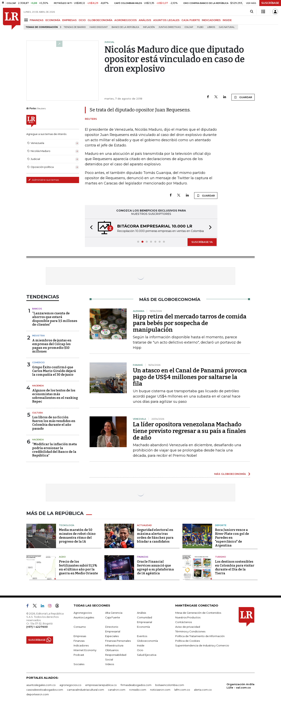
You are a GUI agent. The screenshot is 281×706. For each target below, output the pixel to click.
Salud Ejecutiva (146, 654)
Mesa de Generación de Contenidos (198, 612)
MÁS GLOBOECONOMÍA (230, 473)
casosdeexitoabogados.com (44, 689)
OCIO (82, 20)
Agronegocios (83, 612)
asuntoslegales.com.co (41, 685)
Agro (62, 556)
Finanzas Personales (118, 640)
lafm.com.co (182, 689)
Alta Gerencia (113, 612)
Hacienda (38, 385)
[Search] (251, 12)
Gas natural (227, 27)
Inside (140, 645)
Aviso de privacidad (187, 626)
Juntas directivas (170, 27)
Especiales (112, 636)
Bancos (37, 308)
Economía (143, 626)
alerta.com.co (203, 689)
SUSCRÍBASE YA (202, 241)
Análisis (141, 612)
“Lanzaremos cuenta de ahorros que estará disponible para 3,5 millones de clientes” (54, 318)
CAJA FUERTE (190, 20)
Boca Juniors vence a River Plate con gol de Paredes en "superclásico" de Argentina (232, 537)
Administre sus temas (43, 179)
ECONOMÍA (52, 20)
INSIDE (227, 20)
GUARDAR (243, 97)
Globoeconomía (147, 640)
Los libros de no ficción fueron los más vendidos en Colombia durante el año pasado (53, 422)
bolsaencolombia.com (169, 685)
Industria (38, 335)
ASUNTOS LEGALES (166, 20)
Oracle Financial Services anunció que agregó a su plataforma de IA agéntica (155, 567)
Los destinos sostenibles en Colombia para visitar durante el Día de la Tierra (234, 567)
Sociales (79, 664)
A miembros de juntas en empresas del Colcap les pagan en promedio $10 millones (51, 345)
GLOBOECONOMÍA (100, 20)
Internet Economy (85, 650)
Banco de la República (125, 27)
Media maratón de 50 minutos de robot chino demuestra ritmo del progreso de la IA (77, 535)
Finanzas (142, 556)
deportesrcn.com (37, 694)
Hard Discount (99, 27)
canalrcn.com (116, 689)
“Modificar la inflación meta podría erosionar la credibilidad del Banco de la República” (54, 449)
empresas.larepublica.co (101, 685)
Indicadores (81, 645)
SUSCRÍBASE (270, 3)
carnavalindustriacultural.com (85, 689)
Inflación (149, 27)
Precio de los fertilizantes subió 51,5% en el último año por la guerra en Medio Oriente (78, 567)
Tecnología (66, 525)
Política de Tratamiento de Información (200, 636)
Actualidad (144, 525)
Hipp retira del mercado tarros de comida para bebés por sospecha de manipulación (189, 323)
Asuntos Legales (84, 617)
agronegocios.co (70, 685)
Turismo (220, 556)
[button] (90, 228)
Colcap (189, 27)
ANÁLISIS (145, 20)
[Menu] (27, 20)
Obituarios (111, 650)
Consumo (80, 626)
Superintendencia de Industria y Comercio (202, 645)
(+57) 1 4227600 (37, 626)
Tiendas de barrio (75, 27)
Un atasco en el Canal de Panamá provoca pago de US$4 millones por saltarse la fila (190, 377)
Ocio (140, 650)
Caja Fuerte (112, 617)
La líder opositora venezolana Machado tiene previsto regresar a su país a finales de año (189, 431)
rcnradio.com (137, 689)
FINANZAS (37, 20)
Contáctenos (183, 622)
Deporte (220, 525)
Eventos (142, 636)
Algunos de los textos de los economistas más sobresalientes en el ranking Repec (55, 396)
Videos (109, 664)
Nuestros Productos (187, 617)
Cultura (37, 412)
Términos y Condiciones (190, 631)
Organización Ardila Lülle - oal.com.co (240, 686)
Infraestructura (114, 645)
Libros (211, 27)
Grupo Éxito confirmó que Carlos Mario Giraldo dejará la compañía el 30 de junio (54, 370)
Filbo (200, 27)
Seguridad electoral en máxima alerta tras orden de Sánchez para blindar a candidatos (155, 535)
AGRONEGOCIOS (125, 20)
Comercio (38, 362)
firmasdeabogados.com (136, 685)
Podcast (79, 654)
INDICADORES (211, 20)
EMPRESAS (69, 20)
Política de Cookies (187, 640)
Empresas (80, 636)
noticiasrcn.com (160, 689)
